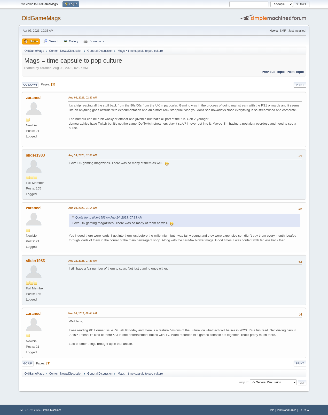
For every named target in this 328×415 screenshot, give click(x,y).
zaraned (33, 98)
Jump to (243, 382)
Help (271, 409)
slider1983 (35, 155)
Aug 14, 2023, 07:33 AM (82, 155)
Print (300, 84)
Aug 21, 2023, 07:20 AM (82, 260)
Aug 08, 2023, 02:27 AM (82, 97)
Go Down (30, 84)
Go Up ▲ (303, 409)
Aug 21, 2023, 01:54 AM (82, 207)
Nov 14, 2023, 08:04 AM (82, 313)
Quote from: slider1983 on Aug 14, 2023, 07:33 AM (108, 217)
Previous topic (273, 72)
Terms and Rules (286, 409)
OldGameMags (41, 18)
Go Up (27, 363)
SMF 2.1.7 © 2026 (29, 409)
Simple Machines (51, 409)
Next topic (296, 72)
